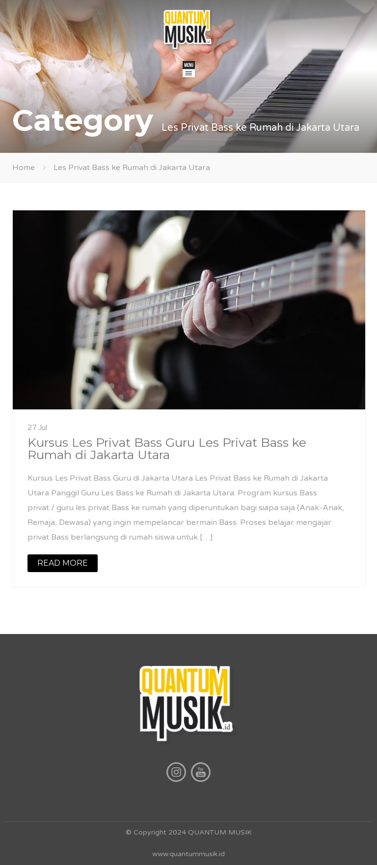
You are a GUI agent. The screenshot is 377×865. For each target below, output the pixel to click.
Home (23, 168)
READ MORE (62, 563)
